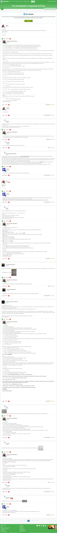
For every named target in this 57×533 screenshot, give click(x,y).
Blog (1, 526)
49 (34, 520)
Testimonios (22, 526)
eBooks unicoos (22, 530)
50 (37, 520)
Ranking (21, 527)
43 (22, 520)
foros (14, 1)
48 (32, 520)
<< (17, 520)
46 (28, 520)
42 (19, 520)
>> (39, 520)
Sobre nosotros (3, 525)
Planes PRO (3, 530)
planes (17, 1)
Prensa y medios (4, 531)
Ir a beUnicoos (28, 20)
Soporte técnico (22, 531)
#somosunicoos (26, 1)
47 (30, 520)
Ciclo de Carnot (14, 510)
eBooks (21, 1)
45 (26, 520)
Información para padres (5, 527)
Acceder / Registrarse (52, 1)
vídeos (10, 1)
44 (24, 520)
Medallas (21, 525)
